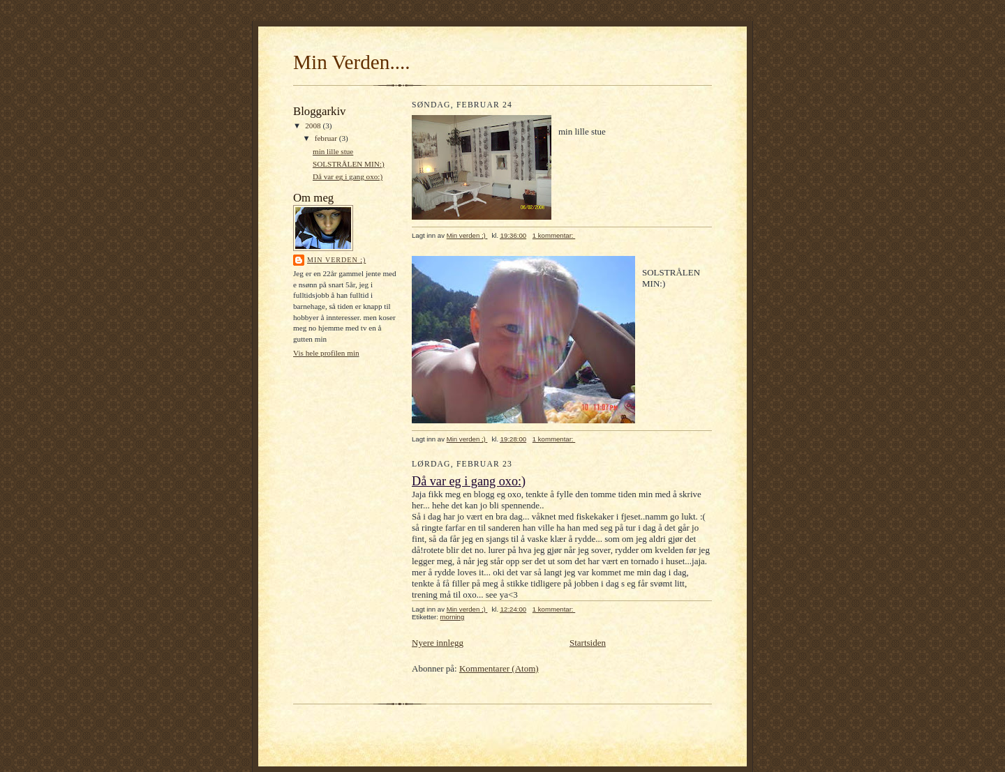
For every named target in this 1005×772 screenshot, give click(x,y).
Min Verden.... (351, 62)
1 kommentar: (554, 235)
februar (327, 138)
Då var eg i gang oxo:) (347, 176)
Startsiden (588, 642)
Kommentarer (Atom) (499, 668)
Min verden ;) (336, 260)
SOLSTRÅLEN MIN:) (349, 164)
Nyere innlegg (437, 642)
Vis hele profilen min (326, 353)
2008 (313, 125)
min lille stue (333, 151)
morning (452, 617)
